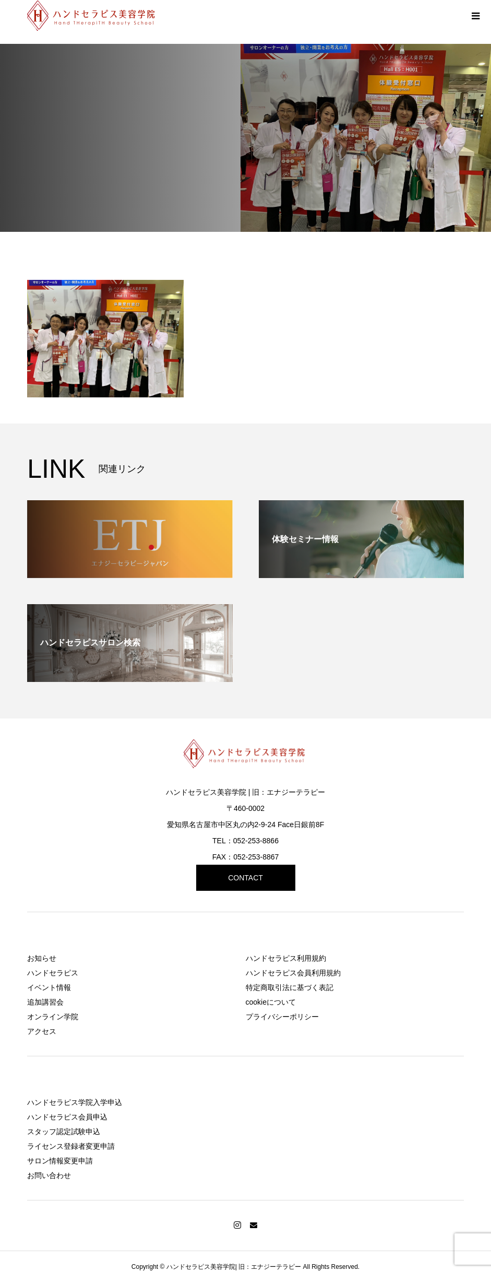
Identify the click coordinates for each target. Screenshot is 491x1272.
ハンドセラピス (52, 973)
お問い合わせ (49, 1175)
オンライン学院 (52, 1016)
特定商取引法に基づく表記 (289, 987)
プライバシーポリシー (282, 1016)
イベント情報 (49, 987)
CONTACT (245, 878)
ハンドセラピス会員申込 (67, 1117)
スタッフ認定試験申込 (63, 1131)
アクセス (41, 1031)
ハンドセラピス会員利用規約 (293, 973)
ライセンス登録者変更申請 (71, 1146)
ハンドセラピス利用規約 (286, 958)
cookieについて (271, 1002)
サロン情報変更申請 (60, 1161)
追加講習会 (45, 1002)
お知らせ (41, 958)
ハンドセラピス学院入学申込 (74, 1102)
